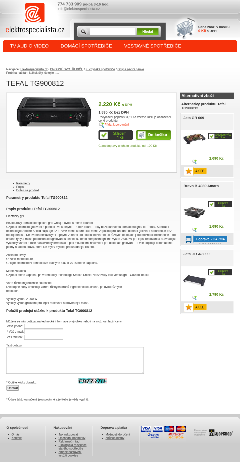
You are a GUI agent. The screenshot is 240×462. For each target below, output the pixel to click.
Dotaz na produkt (27, 190)
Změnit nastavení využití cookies (70, 453)
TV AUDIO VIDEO (29, 46)
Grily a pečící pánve (131, 69)
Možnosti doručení (118, 434)
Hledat (147, 32)
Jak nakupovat (68, 434)
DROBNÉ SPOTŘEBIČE (36, 58)
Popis (20, 187)
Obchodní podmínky (71, 438)
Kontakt (17, 438)
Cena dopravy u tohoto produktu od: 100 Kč (127, 146)
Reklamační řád (69, 441)
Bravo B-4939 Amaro (201, 186)
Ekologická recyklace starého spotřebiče (72, 446)
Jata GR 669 (194, 118)
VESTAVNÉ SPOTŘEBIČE (152, 46)
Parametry (23, 183)
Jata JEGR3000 (197, 254)
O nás (16, 434)
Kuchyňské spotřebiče (100, 69)
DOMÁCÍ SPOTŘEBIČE (86, 46)
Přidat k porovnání (116, 124)
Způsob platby (115, 438)
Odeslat (13, 388)
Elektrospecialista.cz (34, 69)
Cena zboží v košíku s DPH (214, 29)
